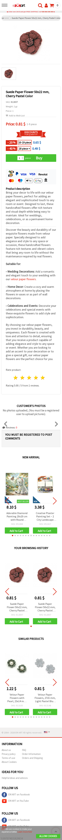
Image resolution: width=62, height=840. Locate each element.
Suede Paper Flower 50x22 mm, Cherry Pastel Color (17, 607)
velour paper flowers (23, 279)
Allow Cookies (48, 836)
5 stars (42, 377)
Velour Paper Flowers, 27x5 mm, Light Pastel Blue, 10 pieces (45, 698)
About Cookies (9, 761)
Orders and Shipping (32, 758)
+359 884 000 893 (47, 12)
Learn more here (25, 831)
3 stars (29, 377)
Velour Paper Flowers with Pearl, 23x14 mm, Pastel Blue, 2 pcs (17, 698)
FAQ (24, 750)
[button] (12, 535)
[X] (3, 829)
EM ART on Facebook (16, 794)
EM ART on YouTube (15, 801)
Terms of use (8, 758)
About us (6, 750)
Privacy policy (9, 754)
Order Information (31, 754)
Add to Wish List (15, 115)
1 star (15, 377)
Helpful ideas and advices (15, 778)
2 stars (22, 377)
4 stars (36, 377)
